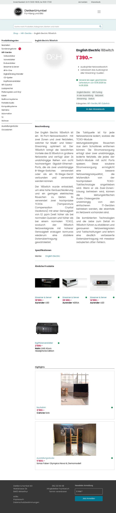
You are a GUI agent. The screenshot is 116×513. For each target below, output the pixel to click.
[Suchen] (99, 26)
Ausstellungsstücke (10, 126)
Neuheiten (6, 45)
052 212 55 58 (58, 486)
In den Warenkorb (95, 109)
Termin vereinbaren (58, 491)
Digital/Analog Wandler (13, 74)
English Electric (88, 50)
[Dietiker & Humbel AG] (52, 12)
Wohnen (5, 121)
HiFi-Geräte (6, 52)
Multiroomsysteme (10, 99)
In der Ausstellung (85, 95)
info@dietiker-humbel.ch (58, 488)
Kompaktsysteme (9, 106)
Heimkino (5, 110)
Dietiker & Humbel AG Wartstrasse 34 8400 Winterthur (22, 489)
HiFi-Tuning (97, 92)
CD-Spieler (8, 77)
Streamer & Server (11, 66)
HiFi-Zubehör (7, 84)
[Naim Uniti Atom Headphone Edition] (47, 338)
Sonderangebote (9, 48)
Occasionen (7, 129)
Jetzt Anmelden (89, 498)
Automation (7, 113)
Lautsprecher (7, 88)
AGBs (15, 496)
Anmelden (82, 2)
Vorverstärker (9, 59)
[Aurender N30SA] (74, 292)
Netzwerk (99, 95)
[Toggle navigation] (99, 11)
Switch (91, 98)
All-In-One (8, 70)
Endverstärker (9, 63)
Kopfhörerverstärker (12, 81)
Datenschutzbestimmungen (26, 502)
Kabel (4, 95)
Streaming (81, 98)
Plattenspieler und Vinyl (11, 92)
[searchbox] (54, 26)
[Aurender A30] (47, 292)
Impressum (18, 499)
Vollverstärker (9, 56)
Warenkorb (95, 2)
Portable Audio (8, 102)
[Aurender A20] (102, 292)
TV (2, 117)
